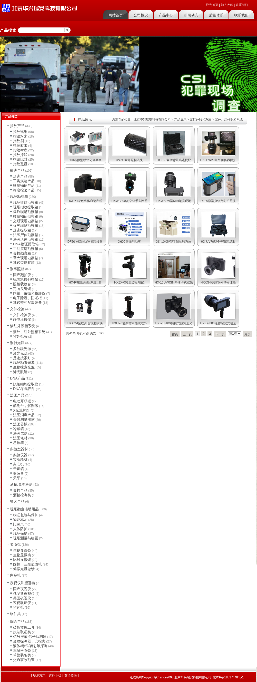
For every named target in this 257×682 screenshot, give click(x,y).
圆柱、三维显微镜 (27, 564)
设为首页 (212, 5)
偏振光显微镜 (24, 569)
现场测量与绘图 (25, 538)
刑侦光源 (17, 343)
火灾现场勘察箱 (25, 225)
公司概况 (141, 15)
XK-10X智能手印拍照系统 (173, 241)
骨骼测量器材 (24, 419)
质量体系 (216, 15)
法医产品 (17, 395)
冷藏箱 (18, 429)
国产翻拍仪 (22, 275)
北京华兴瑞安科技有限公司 (152, 119)
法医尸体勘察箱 (25, 235)
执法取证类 (22, 632)
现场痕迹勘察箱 (25, 202)
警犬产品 (17, 501)
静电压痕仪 (22, 319)
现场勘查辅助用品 (24, 509)
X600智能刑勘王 (129, 241)
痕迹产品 (17, 170)
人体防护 (20, 529)
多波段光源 (22, 349)
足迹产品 (20, 176)
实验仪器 (20, 455)
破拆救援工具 (24, 627)
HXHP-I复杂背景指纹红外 (129, 323)
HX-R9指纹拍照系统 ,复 (85, 282)
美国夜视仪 (22, 598)
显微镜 (15, 544)
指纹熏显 (20, 164)
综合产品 (17, 621)
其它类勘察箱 (24, 262)
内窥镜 (15, 575)
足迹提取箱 (22, 230)
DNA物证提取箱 (26, 244)
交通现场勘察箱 (25, 221)
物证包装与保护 (25, 515)
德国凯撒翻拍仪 (25, 279)
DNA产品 (17, 378)
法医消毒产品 (24, 415)
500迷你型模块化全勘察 (84, 160)
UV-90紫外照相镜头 (129, 160)
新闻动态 (191, 15)
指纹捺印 (20, 155)
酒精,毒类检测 (21, 484)
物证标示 (20, 520)
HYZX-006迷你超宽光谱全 (218, 323)
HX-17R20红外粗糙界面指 (218, 160)
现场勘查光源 (24, 363)
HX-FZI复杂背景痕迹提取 (173, 160)
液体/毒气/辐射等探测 (30, 646)
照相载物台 (22, 284)
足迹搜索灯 (22, 358)
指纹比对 (20, 159)
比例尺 (18, 524)
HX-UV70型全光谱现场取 (218, 241)
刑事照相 (17, 269)
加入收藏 (227, 5)
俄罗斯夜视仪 (24, 593)
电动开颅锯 (22, 401)
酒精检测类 (22, 495)
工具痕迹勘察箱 (25, 249)
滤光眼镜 (20, 372)
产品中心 (166, 15)
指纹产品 (17, 126)
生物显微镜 (22, 555)
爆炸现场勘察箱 (25, 212)
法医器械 (20, 424)
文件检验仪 (22, 315)
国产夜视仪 (22, 589)
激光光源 (20, 353)
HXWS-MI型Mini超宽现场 (173, 201)
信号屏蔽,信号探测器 (29, 637)
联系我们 (242, 5)
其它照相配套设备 (27, 302)
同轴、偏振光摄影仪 (29, 293)
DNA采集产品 (24, 389)
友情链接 (70, 675)
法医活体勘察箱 (25, 239)
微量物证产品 (24, 185)
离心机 (18, 464)
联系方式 (39, 675)
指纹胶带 (20, 145)
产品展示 (180, 119)
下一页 (220, 334)
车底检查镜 (22, 650)
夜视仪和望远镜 (22, 583)
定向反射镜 (22, 289)
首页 (175, 334)
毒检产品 (20, 490)
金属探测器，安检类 (29, 641)
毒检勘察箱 (22, 253)
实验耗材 (20, 459)
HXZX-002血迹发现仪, (129, 282)
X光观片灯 (21, 410)
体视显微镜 (22, 550)
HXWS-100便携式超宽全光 (173, 323)
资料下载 (55, 675)
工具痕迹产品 (24, 181)
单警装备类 (22, 655)
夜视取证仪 (22, 603)
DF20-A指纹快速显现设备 (85, 241)
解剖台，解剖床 (25, 406)
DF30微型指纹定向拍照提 (218, 201)
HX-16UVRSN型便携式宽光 (174, 282)
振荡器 (18, 473)
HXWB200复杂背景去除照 (129, 201)
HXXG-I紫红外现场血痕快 (85, 323)
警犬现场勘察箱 (25, 258)
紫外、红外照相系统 (229, 119)
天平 (16, 478)
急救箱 (18, 443)
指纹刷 (18, 141)
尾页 (247, 334)
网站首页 (115, 15)
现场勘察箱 (19, 196)
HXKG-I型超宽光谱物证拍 (218, 282)
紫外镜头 (20, 336)
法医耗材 (20, 438)
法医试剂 (20, 433)
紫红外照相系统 (200, 119)
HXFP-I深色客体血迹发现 (85, 201)
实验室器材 (19, 449)
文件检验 (17, 309)
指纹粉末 (20, 136)
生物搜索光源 (24, 367)
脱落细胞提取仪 (25, 384)
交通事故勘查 (24, 660)
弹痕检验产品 (24, 190)
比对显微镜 (22, 560)
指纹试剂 (20, 132)
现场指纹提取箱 (25, 207)
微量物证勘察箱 (25, 216)
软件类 (15, 614)
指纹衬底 (20, 150)
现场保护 (20, 533)
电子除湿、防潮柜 (27, 298)
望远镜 (18, 607)
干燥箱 (18, 469)
